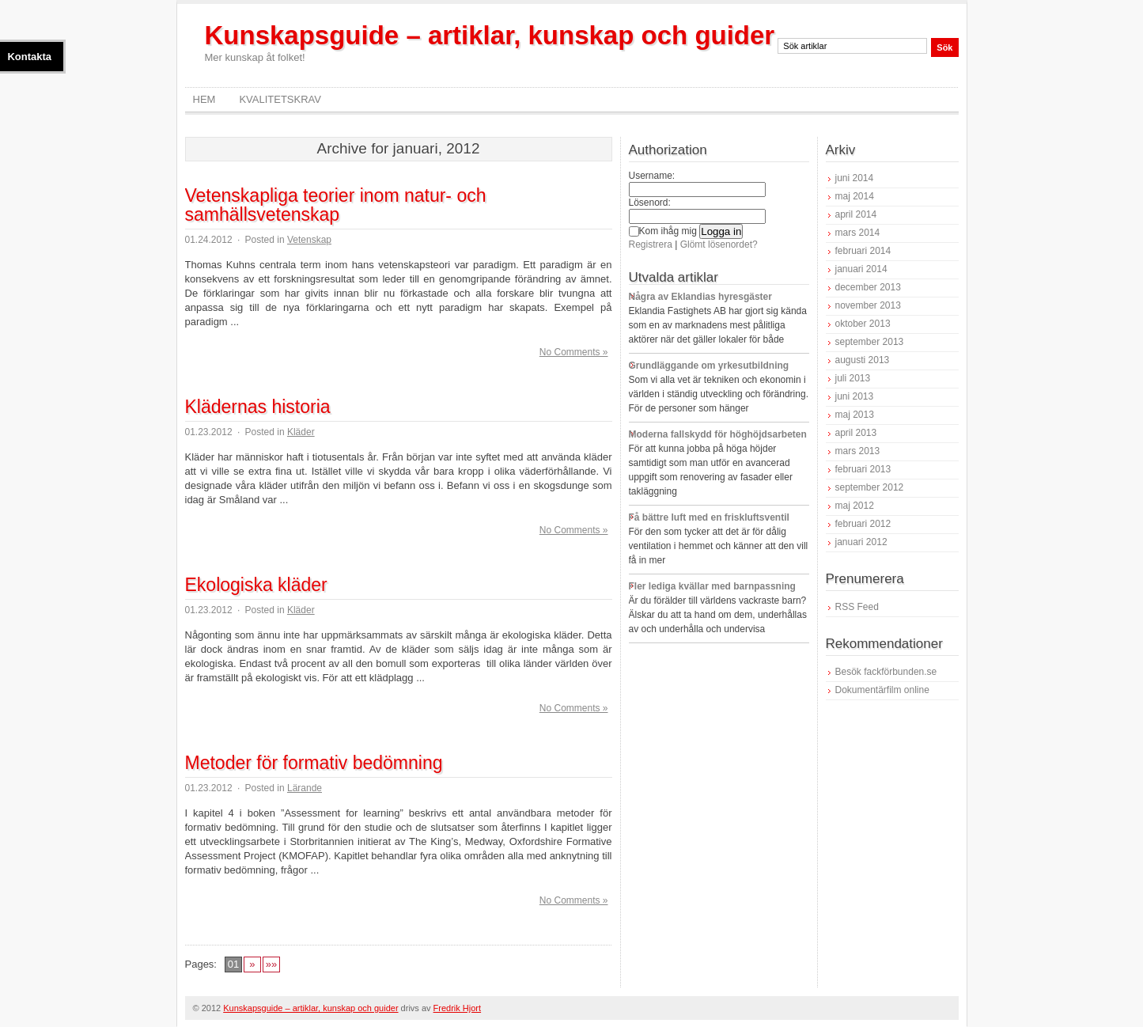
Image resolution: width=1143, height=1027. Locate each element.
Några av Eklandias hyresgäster (700, 296)
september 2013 (869, 341)
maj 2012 (854, 505)
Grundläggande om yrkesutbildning (709, 365)
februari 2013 (863, 469)
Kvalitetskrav (280, 99)
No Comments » (573, 352)
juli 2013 (853, 378)
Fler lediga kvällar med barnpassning (712, 586)
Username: (652, 175)
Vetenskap (309, 239)
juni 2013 (854, 396)
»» (271, 964)
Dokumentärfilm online (882, 689)
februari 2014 (863, 250)
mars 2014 (857, 232)
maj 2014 (854, 196)
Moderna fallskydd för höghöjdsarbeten (718, 434)
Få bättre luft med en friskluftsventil (709, 517)
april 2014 (856, 214)
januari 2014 (861, 269)
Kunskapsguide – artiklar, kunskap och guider (490, 35)
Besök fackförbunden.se (886, 671)
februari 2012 (863, 523)
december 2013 (868, 287)
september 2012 (869, 487)
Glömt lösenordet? (719, 244)
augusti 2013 (862, 360)
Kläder (301, 432)
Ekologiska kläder (256, 584)
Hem (204, 99)
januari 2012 (861, 542)
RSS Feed (857, 606)
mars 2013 (857, 451)
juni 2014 (854, 178)
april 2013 (856, 432)
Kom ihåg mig (663, 231)
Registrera (650, 244)
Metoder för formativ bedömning (314, 762)
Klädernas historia (258, 406)
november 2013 (868, 305)
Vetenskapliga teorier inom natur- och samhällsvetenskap (335, 205)
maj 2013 (854, 414)
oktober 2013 (863, 323)
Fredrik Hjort (457, 1008)
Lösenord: (650, 202)
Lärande (304, 788)
